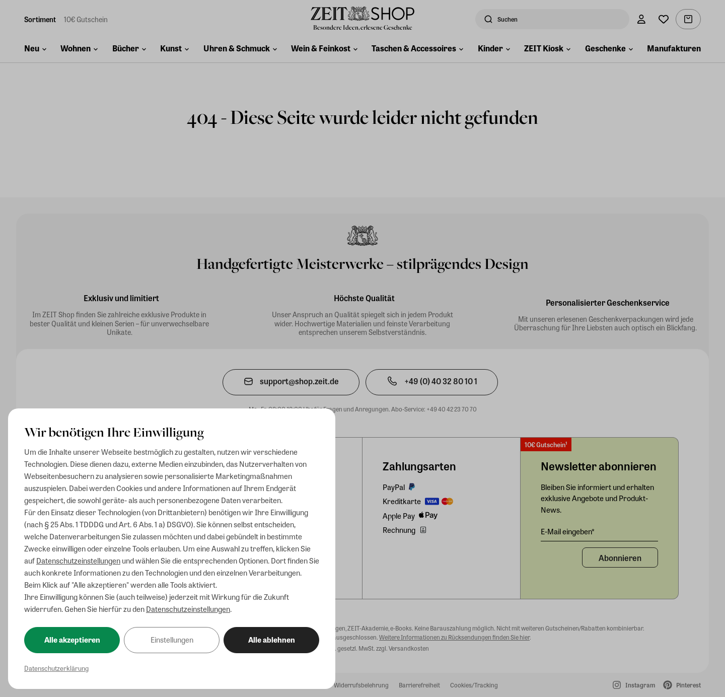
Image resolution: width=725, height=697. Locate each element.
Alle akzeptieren (72, 639)
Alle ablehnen (271, 639)
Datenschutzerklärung (56, 668)
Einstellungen (172, 639)
